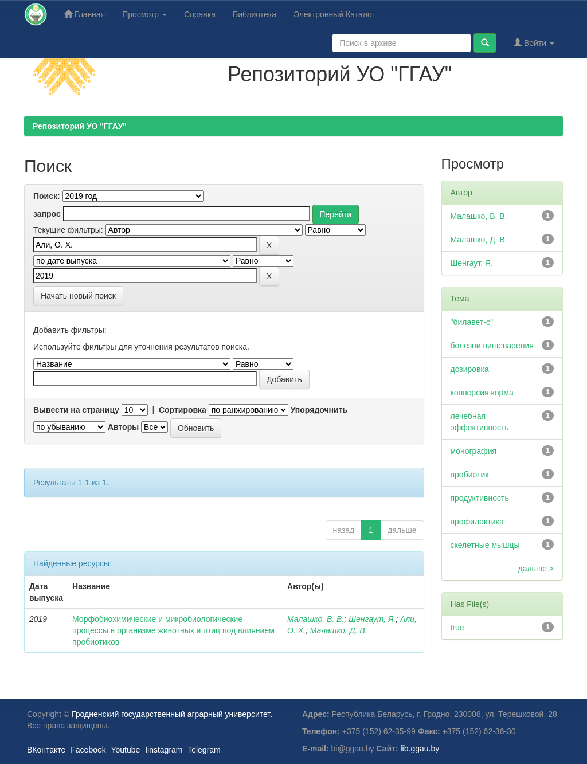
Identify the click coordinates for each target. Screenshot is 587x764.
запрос (47, 213)
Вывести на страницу (76, 409)
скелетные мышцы (485, 545)
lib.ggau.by (420, 748)
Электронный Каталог (334, 14)
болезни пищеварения (492, 345)
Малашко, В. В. (315, 619)
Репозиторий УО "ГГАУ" (80, 126)
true (457, 627)
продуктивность (480, 498)
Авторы (123, 427)
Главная (84, 14)
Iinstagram (163, 749)
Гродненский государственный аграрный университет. (172, 714)
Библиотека (254, 14)
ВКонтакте (46, 749)
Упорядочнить (319, 409)
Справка (200, 14)
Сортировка (182, 409)
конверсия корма (482, 392)
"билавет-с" (472, 322)
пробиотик (470, 474)
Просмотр (144, 14)
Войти (534, 43)
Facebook (88, 749)
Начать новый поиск (78, 295)
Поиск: (46, 196)
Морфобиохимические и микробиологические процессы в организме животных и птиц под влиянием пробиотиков (173, 630)
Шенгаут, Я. (372, 619)
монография (474, 451)
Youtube (125, 749)
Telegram (204, 749)
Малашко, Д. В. (338, 630)
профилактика (477, 521)
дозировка (470, 369)
